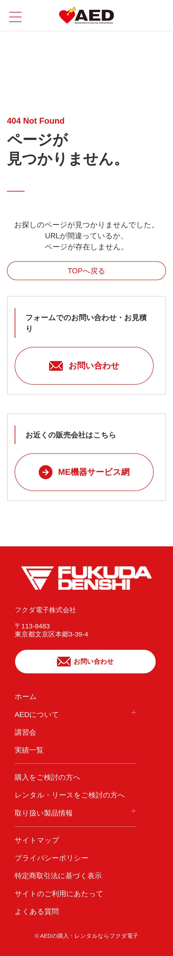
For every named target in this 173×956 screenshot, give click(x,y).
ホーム (26, 696)
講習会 (25, 732)
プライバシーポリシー (52, 858)
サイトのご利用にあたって (59, 894)
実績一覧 (29, 750)
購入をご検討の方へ (47, 777)
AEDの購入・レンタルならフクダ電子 (89, 936)
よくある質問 (37, 911)
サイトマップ (37, 840)
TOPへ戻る (86, 271)
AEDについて (37, 714)
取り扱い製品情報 (44, 813)
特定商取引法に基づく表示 (58, 876)
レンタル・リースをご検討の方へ (70, 795)
